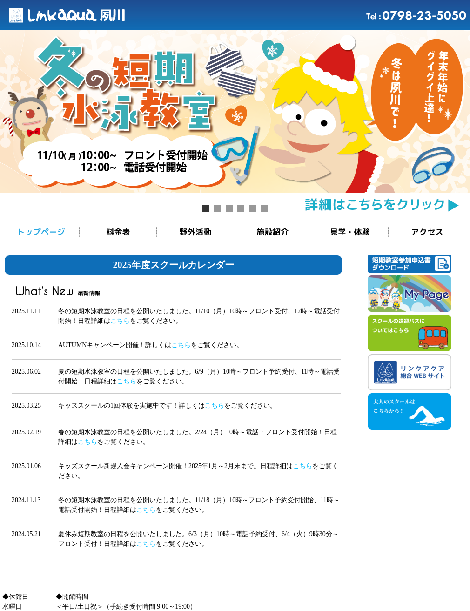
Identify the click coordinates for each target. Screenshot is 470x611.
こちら (120, 320)
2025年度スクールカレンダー (173, 265)
